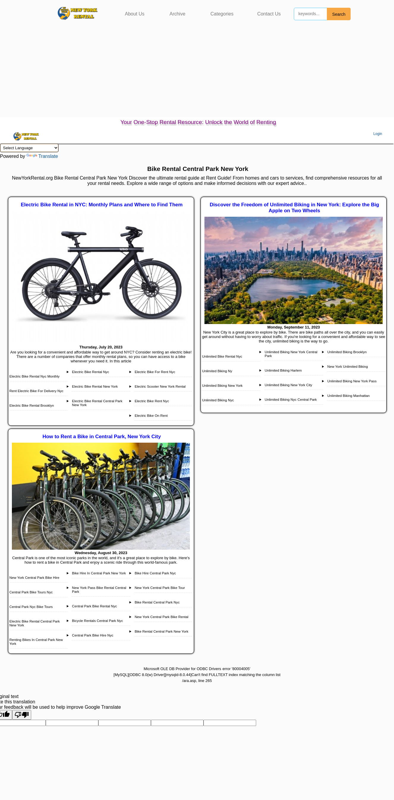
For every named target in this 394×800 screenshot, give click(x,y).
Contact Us (269, 13)
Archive (177, 13)
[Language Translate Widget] (29, 148)
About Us (134, 13)
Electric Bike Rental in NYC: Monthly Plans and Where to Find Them (101, 205)
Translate (42, 156)
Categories (221, 13)
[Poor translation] (21, 715)
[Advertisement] (197, 72)
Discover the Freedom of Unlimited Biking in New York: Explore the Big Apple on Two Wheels (294, 207)
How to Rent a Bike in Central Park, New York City (101, 436)
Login (377, 134)
